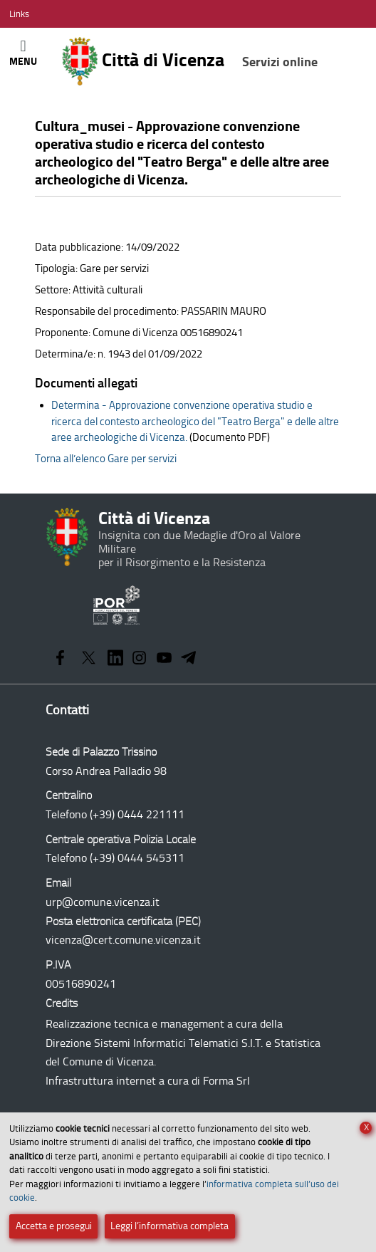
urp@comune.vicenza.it (103, 902)
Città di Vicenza (189, 61)
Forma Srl (226, 1080)
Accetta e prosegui (54, 1226)
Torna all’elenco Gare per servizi (106, 458)
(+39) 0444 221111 (137, 814)
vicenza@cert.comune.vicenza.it (123, 939)
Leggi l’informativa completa (169, 1226)
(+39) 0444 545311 (137, 858)
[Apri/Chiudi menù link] (19, 14)
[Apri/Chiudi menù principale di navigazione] (23, 52)
